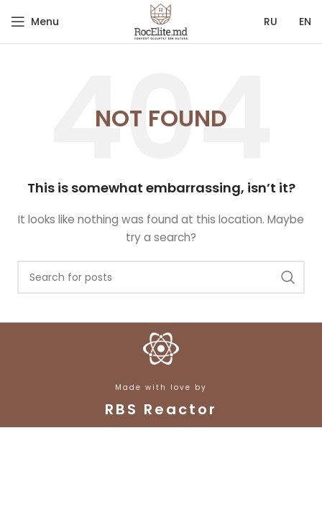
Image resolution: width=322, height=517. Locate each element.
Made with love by (161, 387)
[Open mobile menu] (35, 21)
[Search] (161, 277)
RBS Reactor (161, 409)
